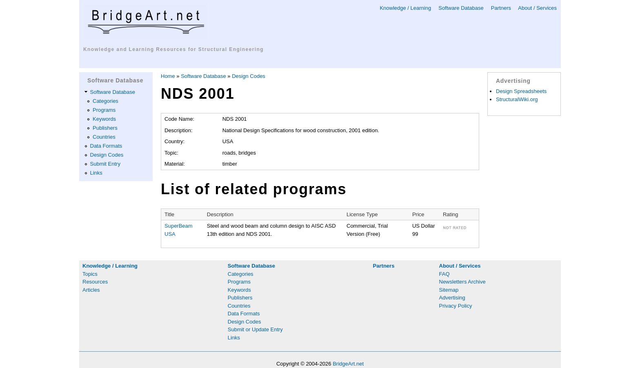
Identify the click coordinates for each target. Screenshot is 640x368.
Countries (104, 137)
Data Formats (106, 146)
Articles (91, 290)
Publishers (105, 128)
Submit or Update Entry (255, 329)
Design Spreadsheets (521, 91)
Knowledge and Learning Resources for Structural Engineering (173, 49)
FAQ (444, 274)
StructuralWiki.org (517, 99)
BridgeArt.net (348, 364)
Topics (90, 274)
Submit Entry (105, 164)
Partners (501, 8)
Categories (105, 101)
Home (168, 76)
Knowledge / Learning (405, 8)
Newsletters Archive (462, 282)
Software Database (461, 8)
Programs (104, 110)
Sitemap (449, 290)
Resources (95, 282)
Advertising (452, 298)
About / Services (537, 8)
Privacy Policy (455, 306)
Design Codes (107, 155)
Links (96, 173)
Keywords (104, 119)
